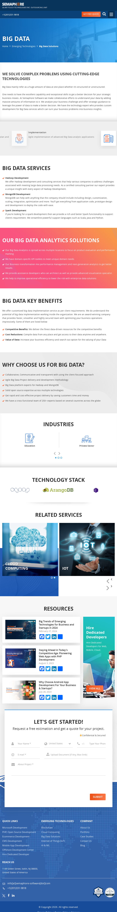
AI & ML (45, 845)
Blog (82, 845)
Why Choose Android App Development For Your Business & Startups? (57, 685)
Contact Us (86, 841)
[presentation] (56, 453)
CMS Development (12, 841)
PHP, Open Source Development (19, 832)
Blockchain (47, 828)
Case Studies (86, 837)
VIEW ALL (95, 689)
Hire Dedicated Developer (15, 854)
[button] (55, 458)
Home (5, 46)
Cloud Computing (50, 832)
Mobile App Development (15, 845)
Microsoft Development (14, 828)
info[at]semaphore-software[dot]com (28, 884)
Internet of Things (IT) (53, 841)
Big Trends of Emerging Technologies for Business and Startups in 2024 (56, 625)
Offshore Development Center (18, 850)
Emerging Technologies (23, 46)
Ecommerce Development (15, 837)
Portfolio (84, 832)
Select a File (75, 755)
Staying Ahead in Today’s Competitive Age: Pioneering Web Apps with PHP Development (55, 655)
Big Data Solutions (50, 837)
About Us (85, 828)
